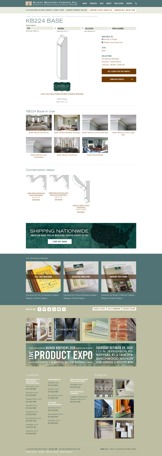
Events (108, 3)
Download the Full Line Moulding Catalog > (42, 295)
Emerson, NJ (31, 393)
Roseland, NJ (31, 412)
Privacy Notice (31, 452)
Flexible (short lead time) (113, 42)
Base (104, 50)
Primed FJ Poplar (110, 39)
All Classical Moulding (110, 59)
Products (93, 3)
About (85, 3)
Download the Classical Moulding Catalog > (81, 295)
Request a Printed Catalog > (37, 298)
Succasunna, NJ (33, 418)
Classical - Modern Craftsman (113, 65)
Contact (129, 3)
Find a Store (118, 3)
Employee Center (52, 452)
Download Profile (117, 79)
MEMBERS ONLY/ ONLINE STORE (125, 10)
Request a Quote (99, 309)
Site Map (41, 452)
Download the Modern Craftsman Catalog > (118, 295)
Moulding (56, 16)
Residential (46, 16)
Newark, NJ (31, 405)
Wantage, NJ (31, 425)
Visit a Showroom (114, 309)
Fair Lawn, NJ (31, 386)
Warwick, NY (31, 431)
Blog (101, 3)
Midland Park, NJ (33, 399)
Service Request (66, 452)
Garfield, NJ (53, 383)
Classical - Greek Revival (111, 62)
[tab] (85, 3)
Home (28, 16)
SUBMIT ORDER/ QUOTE (76, 10)
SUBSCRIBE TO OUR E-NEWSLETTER (101, 10)
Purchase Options (129, 309)
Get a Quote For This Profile (119, 71)
